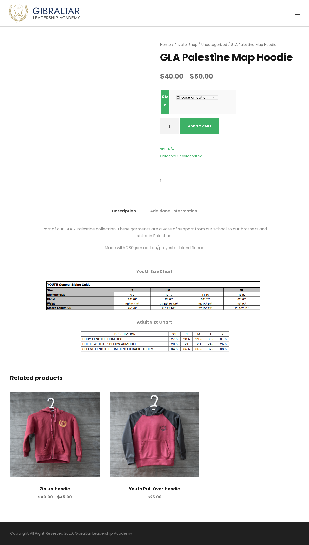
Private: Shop (186, 44)
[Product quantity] (169, 126)
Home (165, 44)
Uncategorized (214, 44)
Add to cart (200, 126)
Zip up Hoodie (55, 489)
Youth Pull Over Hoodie (154, 489)
